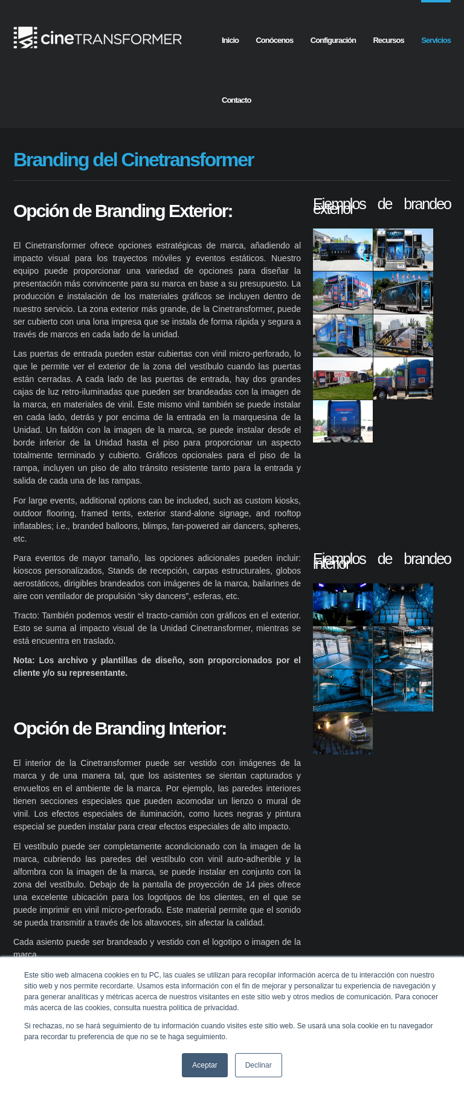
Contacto (236, 100)
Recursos (388, 40)
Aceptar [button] (204, 1065)
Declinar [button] (258, 1065)
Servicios (436, 40)
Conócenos (274, 40)
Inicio (230, 40)
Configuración (333, 40)
